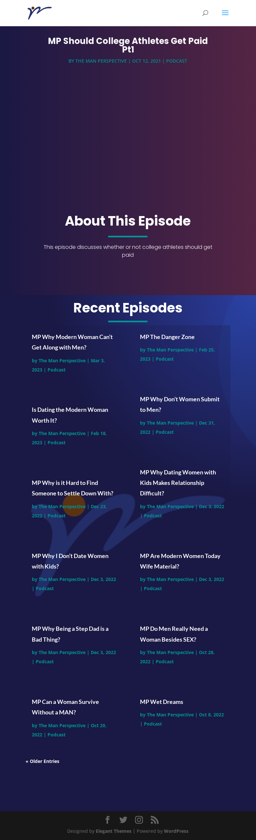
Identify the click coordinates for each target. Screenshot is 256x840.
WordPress (176, 831)
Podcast (176, 62)
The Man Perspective (101, 62)
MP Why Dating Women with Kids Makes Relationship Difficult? (178, 483)
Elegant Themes (113, 831)
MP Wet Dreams (161, 701)
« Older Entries (42, 761)
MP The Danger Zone (167, 336)
